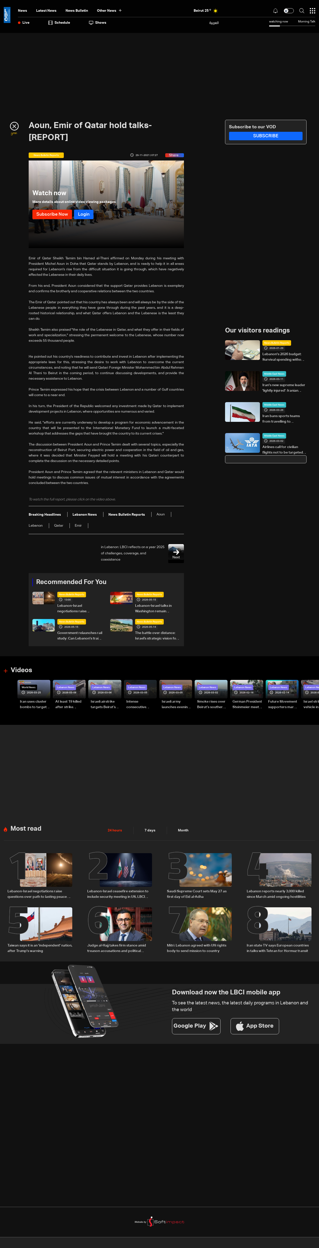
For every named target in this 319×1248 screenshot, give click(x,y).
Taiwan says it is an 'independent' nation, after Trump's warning (39, 948)
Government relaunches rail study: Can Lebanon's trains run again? (79, 636)
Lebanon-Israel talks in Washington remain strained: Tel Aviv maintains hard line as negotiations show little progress (156, 609)
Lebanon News (65, 687)
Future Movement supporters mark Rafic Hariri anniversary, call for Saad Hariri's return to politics (282, 705)
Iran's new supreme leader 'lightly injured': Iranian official (283, 388)
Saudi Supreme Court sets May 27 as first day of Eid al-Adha (197, 894)
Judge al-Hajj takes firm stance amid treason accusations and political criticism (116, 949)
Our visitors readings (257, 330)
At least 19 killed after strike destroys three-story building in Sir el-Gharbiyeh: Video (68, 705)
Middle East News (274, 374)
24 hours (115, 830)
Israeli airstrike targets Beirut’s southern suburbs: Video (105, 705)
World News (28, 687)
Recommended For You (71, 582)
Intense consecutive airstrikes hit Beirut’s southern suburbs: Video (140, 705)
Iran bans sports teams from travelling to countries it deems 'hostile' (283, 419)
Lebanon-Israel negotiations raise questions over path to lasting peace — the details (79, 609)
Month (183, 830)
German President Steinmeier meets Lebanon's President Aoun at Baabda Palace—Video (247, 705)
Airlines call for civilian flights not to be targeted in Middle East (282, 450)
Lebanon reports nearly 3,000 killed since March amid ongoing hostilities (276, 894)
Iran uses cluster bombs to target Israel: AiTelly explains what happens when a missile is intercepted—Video (33, 705)
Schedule (59, 22)
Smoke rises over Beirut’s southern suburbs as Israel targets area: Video (211, 705)
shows (97, 22)
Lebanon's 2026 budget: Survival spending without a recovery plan (283, 357)
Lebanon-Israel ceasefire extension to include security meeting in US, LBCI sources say (118, 895)
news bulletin (77, 10)
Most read (25, 829)
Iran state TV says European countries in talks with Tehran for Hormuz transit (278, 948)
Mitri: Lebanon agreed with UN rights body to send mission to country (196, 948)
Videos (21, 670)
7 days (150, 830)
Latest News (46, 10)
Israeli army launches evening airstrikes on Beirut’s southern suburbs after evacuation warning (176, 705)
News (22, 10)
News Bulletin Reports (71, 594)
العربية (214, 22)
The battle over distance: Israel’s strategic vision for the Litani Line (156, 636)
